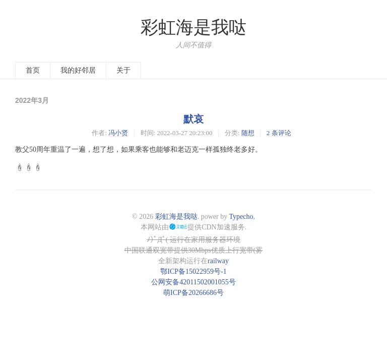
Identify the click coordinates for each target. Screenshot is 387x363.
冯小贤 (118, 133)
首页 (33, 70)
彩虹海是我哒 (193, 27)
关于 (123, 70)
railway (218, 261)
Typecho (241, 216)
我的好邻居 (78, 70)
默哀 (193, 119)
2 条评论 (279, 133)
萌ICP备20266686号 (193, 292)
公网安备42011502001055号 (193, 282)
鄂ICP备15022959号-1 (193, 271)
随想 (247, 133)
